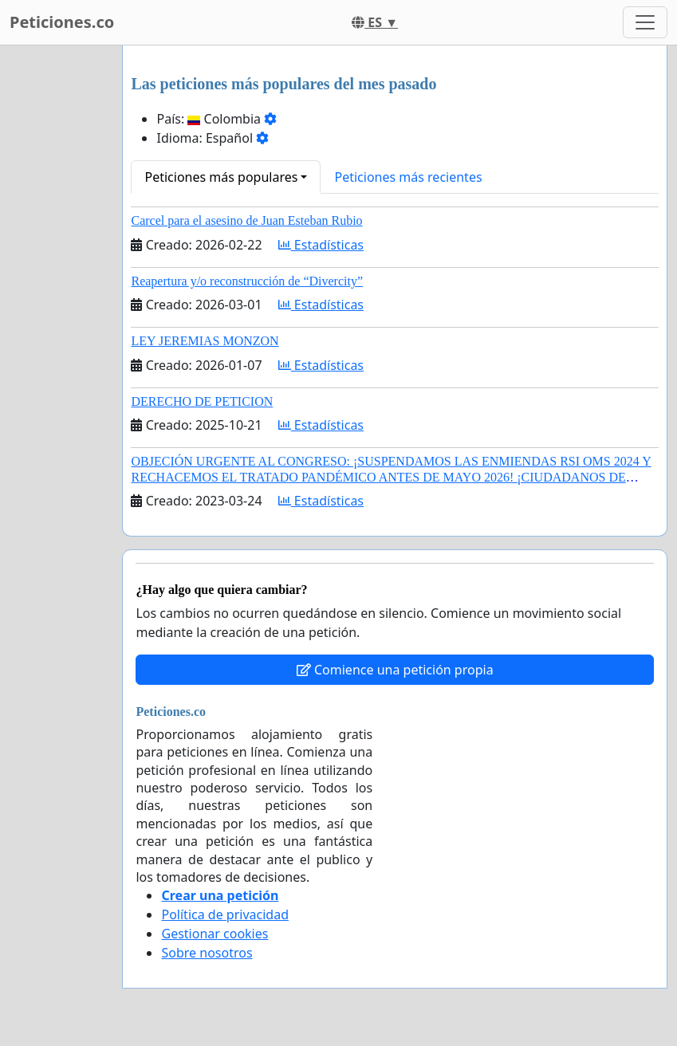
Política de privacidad (225, 914)
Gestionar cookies (214, 933)
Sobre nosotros (206, 952)
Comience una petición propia (395, 669)
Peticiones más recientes (408, 177)
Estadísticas (321, 245)
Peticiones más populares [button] (220, 177)
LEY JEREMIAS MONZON (204, 341)
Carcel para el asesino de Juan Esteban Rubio (246, 220)
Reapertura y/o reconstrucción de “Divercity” (247, 281)
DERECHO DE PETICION (202, 401)
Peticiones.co (62, 22)
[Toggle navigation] (645, 22)
